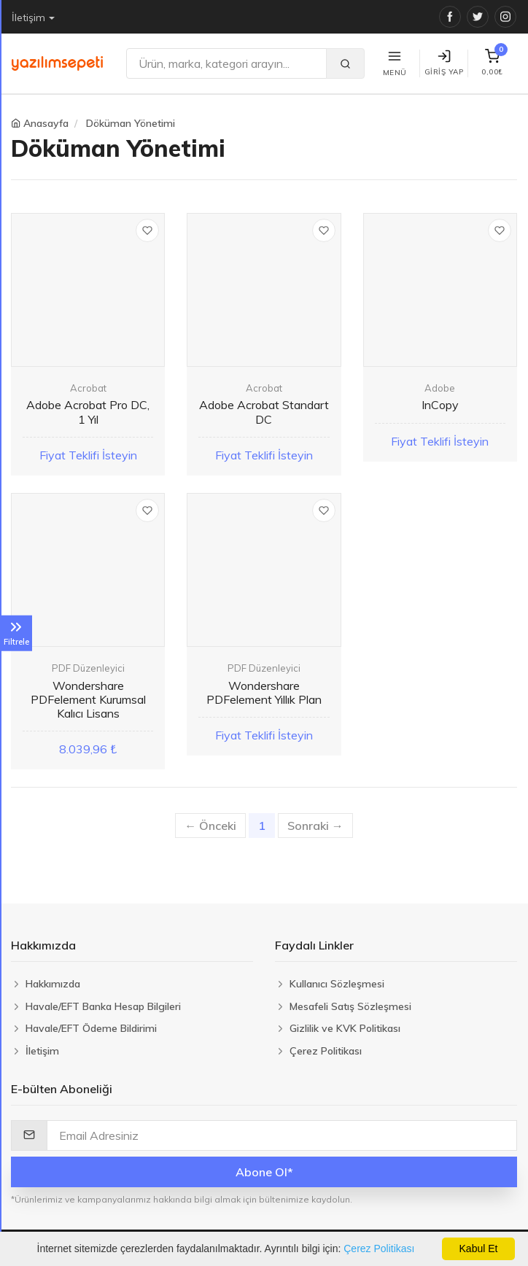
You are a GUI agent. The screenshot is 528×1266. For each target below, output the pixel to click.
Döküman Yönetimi (130, 123)
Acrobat (88, 388)
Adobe (439, 388)
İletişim (28, 17)
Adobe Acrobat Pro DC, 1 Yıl (88, 411)
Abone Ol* (264, 1172)
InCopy (440, 404)
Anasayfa (46, 123)
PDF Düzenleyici (88, 668)
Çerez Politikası (378, 1248)
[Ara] (226, 63)
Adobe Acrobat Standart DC (264, 411)
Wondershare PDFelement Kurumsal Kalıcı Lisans (88, 699)
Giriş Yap (444, 63)
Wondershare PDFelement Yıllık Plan (264, 692)
